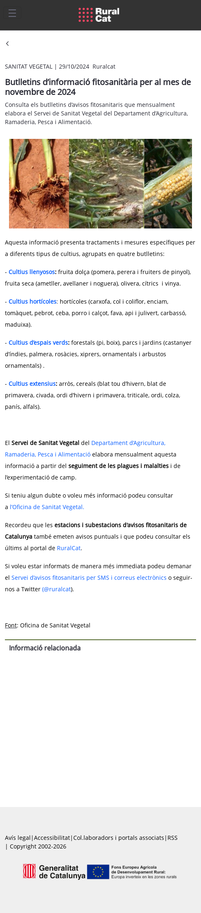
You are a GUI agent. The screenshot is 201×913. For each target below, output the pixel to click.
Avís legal (18, 838)
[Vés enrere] (7, 44)
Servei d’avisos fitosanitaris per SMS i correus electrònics (89, 577)
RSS (172, 838)
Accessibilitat (52, 838)
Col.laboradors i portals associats (118, 838)
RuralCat (69, 548)
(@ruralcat (56, 589)
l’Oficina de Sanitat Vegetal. (47, 507)
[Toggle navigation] (12, 13)
